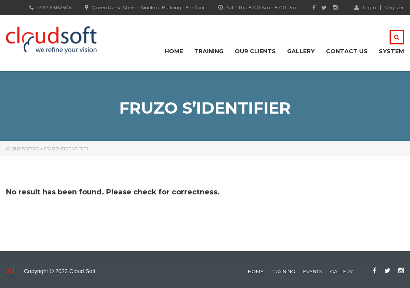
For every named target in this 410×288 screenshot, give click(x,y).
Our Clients (255, 51)
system (391, 51)
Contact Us (347, 51)
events (312, 271)
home (255, 271)
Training (208, 51)
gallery (341, 271)
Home (174, 51)
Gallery (301, 51)
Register (394, 7)
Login (365, 7)
